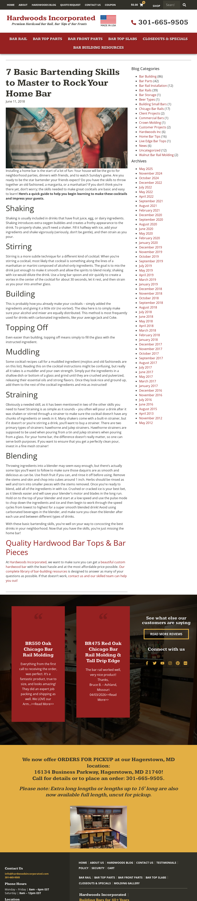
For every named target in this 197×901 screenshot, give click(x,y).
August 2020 (148, 224)
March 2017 (147, 381)
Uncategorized (149, 150)
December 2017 (150, 344)
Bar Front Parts (85, 39)
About (23, 5)
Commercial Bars (151, 118)
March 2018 (147, 330)
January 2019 (148, 284)
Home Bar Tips (149, 136)
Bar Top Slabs (122, 39)
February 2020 (149, 238)
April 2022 (146, 196)
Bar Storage (147, 95)
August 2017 (148, 363)
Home (10, 5)
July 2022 (145, 187)
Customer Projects (152, 127)
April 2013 (146, 413)
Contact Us (93, 5)
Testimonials (166, 862)
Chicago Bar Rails (151, 109)
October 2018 (149, 298)
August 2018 (148, 307)
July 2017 (145, 367)
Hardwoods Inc (150, 132)
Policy (83, 868)
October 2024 (149, 178)
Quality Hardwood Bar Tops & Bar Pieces (66, 547)
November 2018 (150, 293)
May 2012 (146, 423)
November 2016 (150, 395)
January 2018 (148, 340)
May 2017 (146, 376)
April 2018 (146, 326)
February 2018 (149, 335)
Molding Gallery (127, 883)
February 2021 (149, 210)
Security (98, 868)
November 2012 (150, 418)
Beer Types (147, 99)
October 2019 (149, 256)
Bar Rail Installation (153, 86)
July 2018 (145, 312)
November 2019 (150, 252)
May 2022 (146, 192)
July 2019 (145, 266)
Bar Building (148, 76)
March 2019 (147, 279)
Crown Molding (150, 122)
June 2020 (146, 229)
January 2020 (148, 243)
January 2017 (148, 386)
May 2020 (146, 233)
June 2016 (146, 404)
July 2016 (145, 400)
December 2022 (150, 183)
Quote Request (70, 5)
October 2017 (149, 353)
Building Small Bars (153, 104)
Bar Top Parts (47, 39)
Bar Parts (146, 81)
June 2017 (146, 372)
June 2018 (146, 316)
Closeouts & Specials (165, 39)
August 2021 (148, 206)
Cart (111, 868)
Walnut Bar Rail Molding (156, 155)
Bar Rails (145, 90)
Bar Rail (18, 39)
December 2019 (150, 247)
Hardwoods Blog (44, 5)
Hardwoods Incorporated (51, 18)
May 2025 (146, 169)
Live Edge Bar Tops (152, 141)
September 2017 (151, 358)
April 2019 (146, 275)
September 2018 (151, 303)
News (143, 146)
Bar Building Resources (98, 47)
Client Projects (149, 113)
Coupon (110, 5)
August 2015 (148, 409)
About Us (97, 862)
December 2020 (150, 215)
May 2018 (146, 321)
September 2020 (151, 219)
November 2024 (150, 173)
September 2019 (151, 261)
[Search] (184, 5)
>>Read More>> (42, 704)
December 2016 (150, 390)
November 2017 (150, 349)
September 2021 (151, 201)
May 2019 (146, 270)
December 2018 (150, 289)
